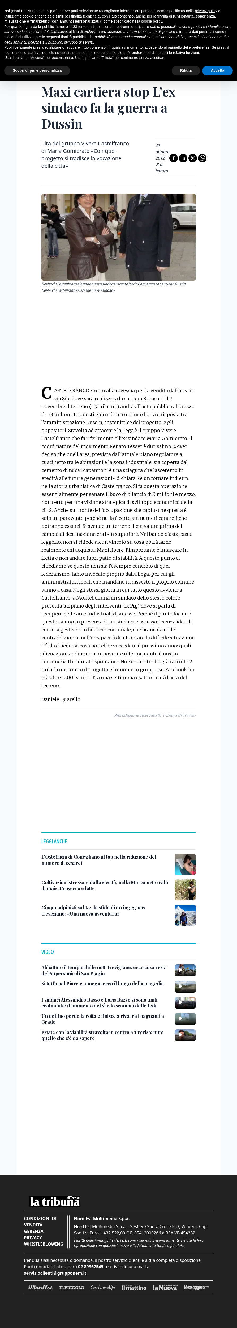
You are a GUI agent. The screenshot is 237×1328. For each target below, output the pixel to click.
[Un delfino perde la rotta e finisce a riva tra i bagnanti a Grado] (105, 1019)
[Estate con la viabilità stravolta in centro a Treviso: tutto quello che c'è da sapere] (105, 1035)
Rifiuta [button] (186, 70)
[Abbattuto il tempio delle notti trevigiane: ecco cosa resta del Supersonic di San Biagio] (105, 970)
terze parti (86, 26)
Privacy (33, 1238)
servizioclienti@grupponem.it (55, 1273)
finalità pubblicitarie (77, 37)
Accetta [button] (217, 70)
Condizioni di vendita (40, 1222)
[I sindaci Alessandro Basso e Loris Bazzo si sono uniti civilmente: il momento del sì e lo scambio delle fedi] (105, 1003)
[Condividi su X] (192, 158)
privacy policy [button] (206, 11)
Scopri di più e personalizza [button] (37, 70)
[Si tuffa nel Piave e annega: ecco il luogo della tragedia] (102, 984)
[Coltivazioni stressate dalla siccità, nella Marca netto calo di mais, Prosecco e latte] (105, 885)
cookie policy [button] (151, 21)
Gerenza (34, 1231)
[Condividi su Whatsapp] (202, 158)
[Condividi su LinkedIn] (183, 158)
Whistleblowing (43, 1244)
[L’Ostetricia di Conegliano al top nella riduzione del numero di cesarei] (105, 860)
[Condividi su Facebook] (173, 158)
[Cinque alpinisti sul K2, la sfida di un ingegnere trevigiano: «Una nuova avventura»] (105, 911)
